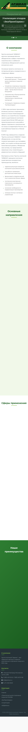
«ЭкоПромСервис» (6, 700)
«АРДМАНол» (5, 705)
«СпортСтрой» (5, 702)
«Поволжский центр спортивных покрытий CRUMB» (11, 696)
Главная (3, 692)
